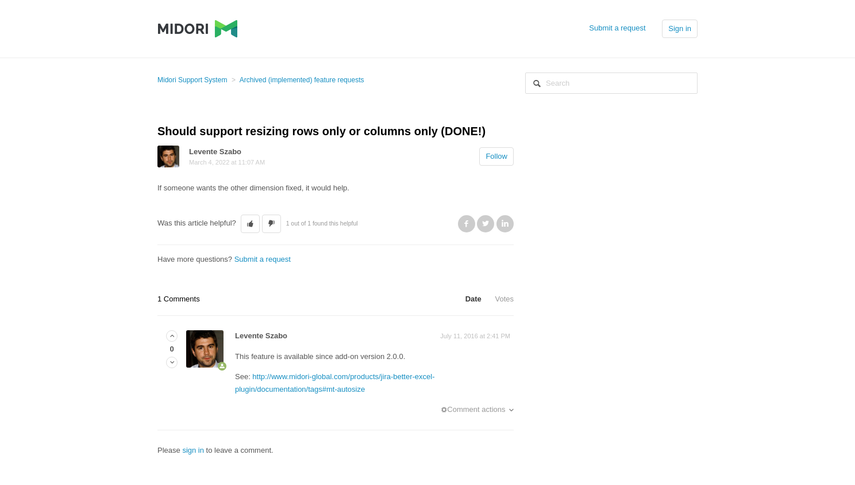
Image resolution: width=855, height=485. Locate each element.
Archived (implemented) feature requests (302, 80)
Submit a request (617, 28)
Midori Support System (192, 80)
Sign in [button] (679, 28)
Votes (504, 299)
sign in (193, 450)
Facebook (466, 223)
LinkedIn (505, 223)
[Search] (611, 83)
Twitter (485, 223)
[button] (250, 224)
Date (473, 299)
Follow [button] (496, 156)
